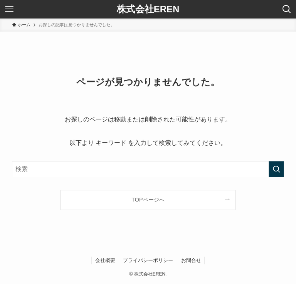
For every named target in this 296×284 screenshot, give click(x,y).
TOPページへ (147, 200)
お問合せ (191, 260)
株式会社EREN (148, 9)
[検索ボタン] (287, 9)
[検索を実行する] (276, 169)
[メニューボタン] (9, 9)
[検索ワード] (148, 169)
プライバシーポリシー (148, 260)
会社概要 (105, 260)
